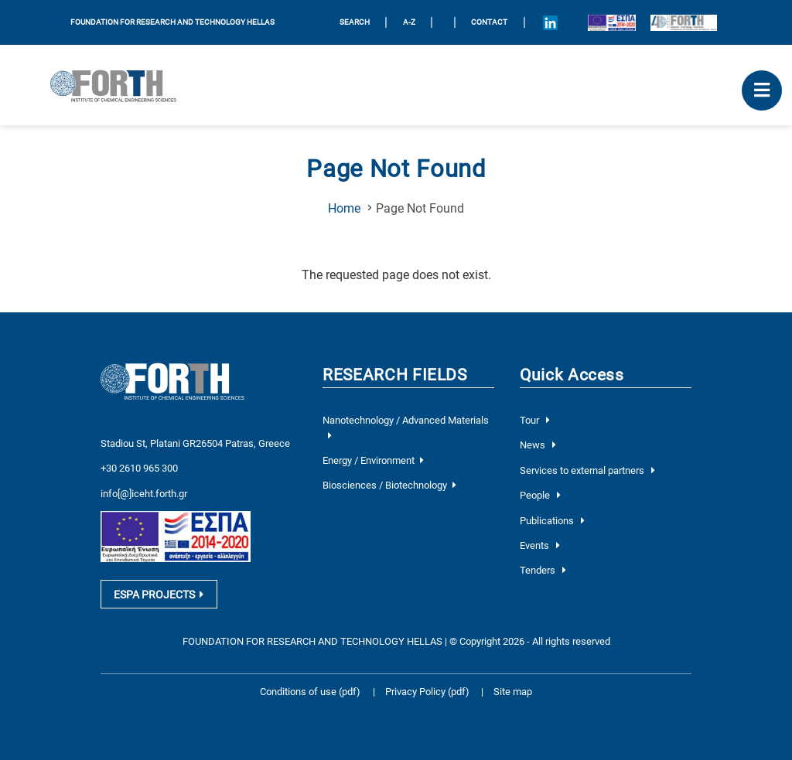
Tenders (543, 570)
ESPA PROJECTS (158, 594)
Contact (489, 22)
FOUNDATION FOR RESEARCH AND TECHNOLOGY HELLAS (172, 22)
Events (540, 545)
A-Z (409, 22)
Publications (552, 521)
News (538, 445)
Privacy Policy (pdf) (428, 691)
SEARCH (355, 22)
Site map (512, 691)
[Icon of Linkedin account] (550, 22)
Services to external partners (587, 470)
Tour (535, 420)
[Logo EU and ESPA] (611, 22)
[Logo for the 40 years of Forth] (684, 22)
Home (344, 209)
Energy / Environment (373, 460)
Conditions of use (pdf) (310, 691)
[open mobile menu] (762, 90)
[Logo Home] (119, 85)
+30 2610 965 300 (139, 468)
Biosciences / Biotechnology (389, 485)
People (540, 495)
